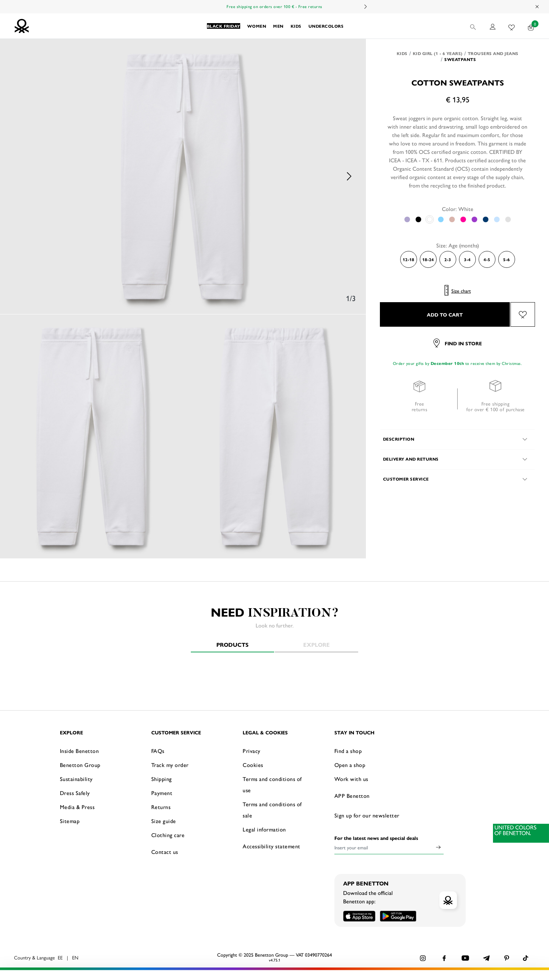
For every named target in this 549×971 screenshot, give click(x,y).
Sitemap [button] (70, 821)
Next (365, 6)
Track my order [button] (170, 765)
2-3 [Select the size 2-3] (447, 259)
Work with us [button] (351, 779)
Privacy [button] (251, 751)
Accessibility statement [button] (271, 846)
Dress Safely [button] (75, 793)
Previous (17, 176)
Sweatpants (460, 59)
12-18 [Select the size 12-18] (408, 259)
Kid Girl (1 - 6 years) (438, 53)
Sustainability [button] (76, 779)
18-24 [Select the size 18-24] (428, 259)
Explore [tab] (316, 644)
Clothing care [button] (168, 835)
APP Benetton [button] (352, 796)
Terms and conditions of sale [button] (272, 809)
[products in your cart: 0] (531, 26)
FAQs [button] (158, 751)
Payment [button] (162, 793)
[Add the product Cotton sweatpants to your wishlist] (522, 314)
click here (132, 956)
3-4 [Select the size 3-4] (467, 259)
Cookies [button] (253, 765)
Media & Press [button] (77, 807)
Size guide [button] (163, 821)
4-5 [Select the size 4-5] (487, 259)
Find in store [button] (457, 343)
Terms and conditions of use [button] (272, 784)
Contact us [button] (164, 852)
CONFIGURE (444, 955)
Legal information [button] (264, 829)
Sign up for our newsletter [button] (366, 815)
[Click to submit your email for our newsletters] (438, 847)
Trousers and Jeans (493, 53)
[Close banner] (517, 932)
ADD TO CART (445, 314)
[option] (183, 176)
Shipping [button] (161, 779)
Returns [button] (161, 807)
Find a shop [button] (348, 751)
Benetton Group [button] (80, 765)
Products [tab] (232, 644)
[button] (223, 26)
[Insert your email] (383, 847)
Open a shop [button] (350, 765)
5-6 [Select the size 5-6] (506, 259)
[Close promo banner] (537, 6)
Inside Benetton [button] (79, 751)
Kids (402, 53)
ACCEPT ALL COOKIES (444, 937)
